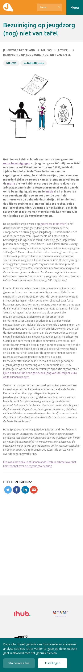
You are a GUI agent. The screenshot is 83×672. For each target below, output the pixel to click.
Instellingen (52, 663)
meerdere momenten (53, 224)
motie (11, 183)
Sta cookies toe (19, 663)
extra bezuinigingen (16, 163)
